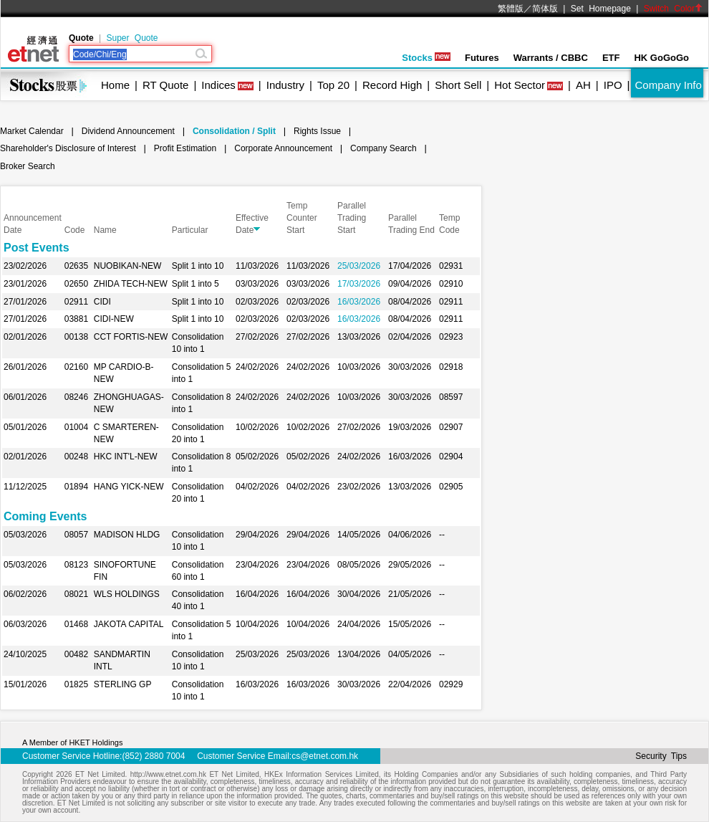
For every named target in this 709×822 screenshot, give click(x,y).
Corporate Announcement (283, 148)
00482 (76, 654)
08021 (76, 594)
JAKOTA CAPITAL (129, 624)
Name (105, 230)
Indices (218, 85)
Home (115, 85)
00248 (76, 456)
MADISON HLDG (127, 535)
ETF (611, 57)
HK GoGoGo (661, 57)
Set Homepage (601, 9)
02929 (451, 684)
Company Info (668, 85)
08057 (76, 535)
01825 (76, 684)
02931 (451, 266)
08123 (76, 565)
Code (74, 230)
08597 (451, 397)
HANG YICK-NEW (129, 487)
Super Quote (132, 38)
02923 (451, 337)
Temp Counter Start (301, 218)
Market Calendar (32, 131)
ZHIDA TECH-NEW (131, 284)
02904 (451, 456)
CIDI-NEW (114, 319)
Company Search (383, 148)
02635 (76, 266)
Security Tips (661, 756)
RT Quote (165, 85)
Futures (482, 57)
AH (583, 85)
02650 (76, 284)
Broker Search (27, 166)
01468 (76, 624)
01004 (76, 427)
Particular (190, 230)
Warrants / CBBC (550, 57)
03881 (76, 319)
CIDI (102, 302)
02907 (451, 427)
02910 (451, 284)
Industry (285, 85)
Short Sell (458, 85)
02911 (76, 302)
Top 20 (333, 85)
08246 (76, 397)
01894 (76, 487)
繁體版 (511, 9)
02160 (76, 367)
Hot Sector (519, 85)
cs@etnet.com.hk (324, 756)
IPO (613, 85)
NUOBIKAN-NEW (128, 266)
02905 (451, 487)
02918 (451, 367)
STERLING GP (123, 684)
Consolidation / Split (234, 131)
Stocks (426, 57)
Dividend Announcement (128, 131)
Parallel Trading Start (351, 218)
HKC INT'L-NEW (126, 456)
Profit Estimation (185, 148)
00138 (76, 337)
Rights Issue (317, 131)
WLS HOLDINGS (127, 594)
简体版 (545, 9)
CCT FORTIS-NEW (131, 337)
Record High (392, 85)
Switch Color (673, 9)
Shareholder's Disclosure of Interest (68, 148)
